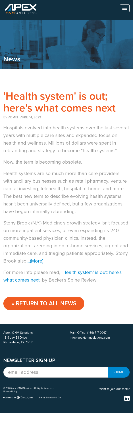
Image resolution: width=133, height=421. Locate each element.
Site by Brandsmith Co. (50, 397)
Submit (118, 372)
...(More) (35, 261)
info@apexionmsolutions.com (90, 338)
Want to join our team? (114, 389)
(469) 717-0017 (96, 333)
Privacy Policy (10, 391)
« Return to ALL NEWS (43, 303)
